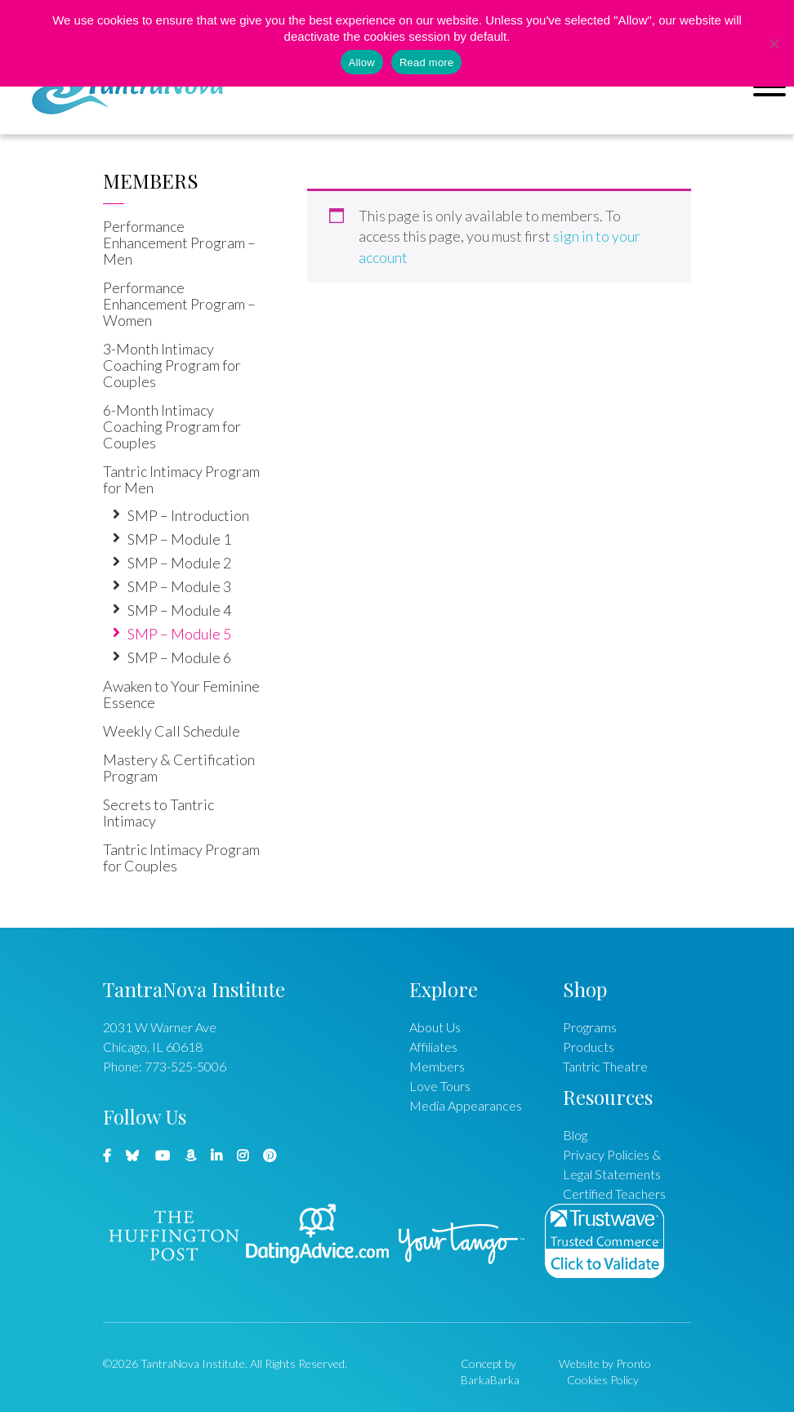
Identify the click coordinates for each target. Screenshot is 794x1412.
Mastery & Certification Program (179, 768)
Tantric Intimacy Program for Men (181, 479)
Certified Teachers (614, 1193)
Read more (426, 62)
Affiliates (433, 1046)
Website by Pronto (605, 1363)
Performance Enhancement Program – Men (179, 242)
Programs (590, 1027)
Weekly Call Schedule (171, 731)
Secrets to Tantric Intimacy (158, 812)
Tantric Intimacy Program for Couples (181, 857)
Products (588, 1046)
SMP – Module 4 (179, 610)
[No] (773, 43)
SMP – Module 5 (179, 634)
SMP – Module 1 (179, 539)
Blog (575, 1135)
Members (150, 180)
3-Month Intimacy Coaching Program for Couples (172, 365)
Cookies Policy (603, 1380)
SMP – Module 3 (179, 586)
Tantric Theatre (605, 1066)
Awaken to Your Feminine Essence (181, 694)
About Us (435, 1027)
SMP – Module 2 (179, 563)
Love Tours (440, 1086)
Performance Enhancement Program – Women (179, 303)
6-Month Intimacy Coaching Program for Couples (172, 426)
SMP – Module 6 (179, 657)
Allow (362, 62)
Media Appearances (465, 1105)
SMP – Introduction (188, 515)
